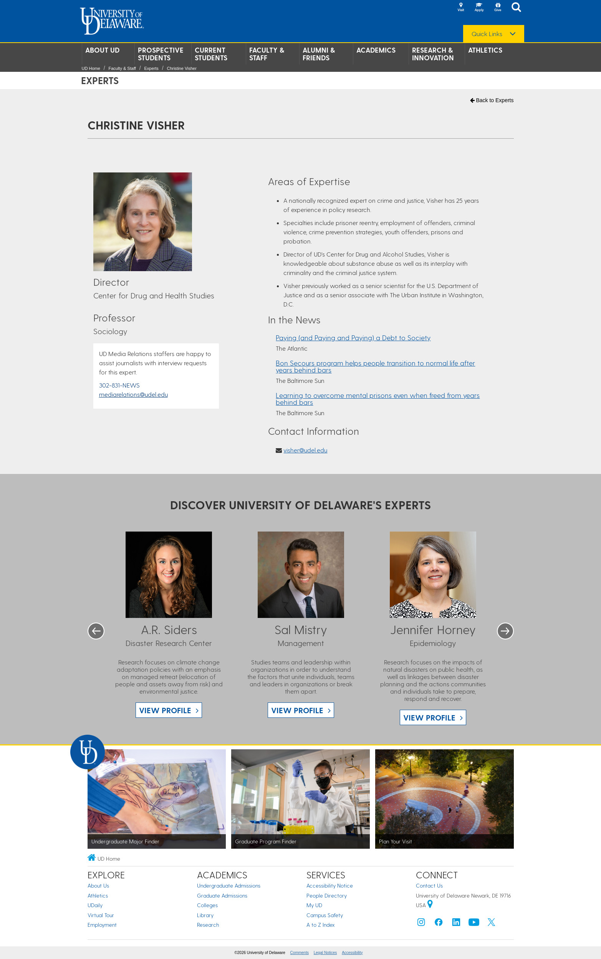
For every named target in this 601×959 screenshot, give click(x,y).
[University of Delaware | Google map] (430, 905)
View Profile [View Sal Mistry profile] (297, 710)
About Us (98, 885)
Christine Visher (181, 68)
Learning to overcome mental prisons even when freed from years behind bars (378, 398)
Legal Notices (325, 953)
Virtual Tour (101, 915)
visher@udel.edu (305, 450)
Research (208, 924)
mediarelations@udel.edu (133, 394)
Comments (299, 953)
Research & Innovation (433, 53)
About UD (102, 50)
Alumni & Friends (319, 53)
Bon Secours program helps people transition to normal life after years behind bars (375, 366)
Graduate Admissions (222, 895)
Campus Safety (324, 915)
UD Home (91, 68)
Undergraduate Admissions (228, 885)
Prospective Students (161, 53)
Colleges (207, 905)
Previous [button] (96, 631)
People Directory (326, 895)
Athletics (485, 50)
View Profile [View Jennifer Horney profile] (429, 717)
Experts (151, 68)
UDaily (95, 905)
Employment (102, 924)
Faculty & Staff (266, 53)
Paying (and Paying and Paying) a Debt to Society (353, 337)
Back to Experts (492, 100)
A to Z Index (320, 924)
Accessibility (352, 953)
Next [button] (505, 631)
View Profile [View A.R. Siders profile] (165, 710)
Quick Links (487, 33)
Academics (376, 50)
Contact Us (429, 885)
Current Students (211, 53)
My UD (314, 905)
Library (205, 915)
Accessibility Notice (329, 885)
